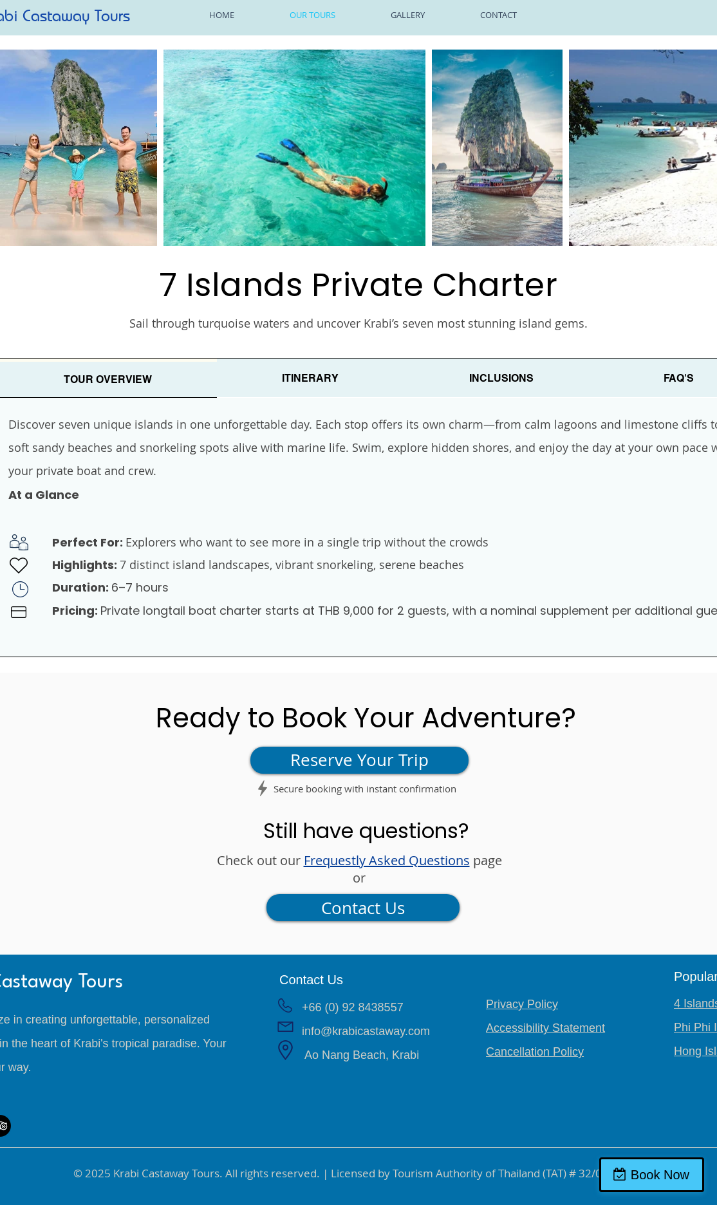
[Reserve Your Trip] (359, 760)
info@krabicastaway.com (366, 1031)
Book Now (660, 1175)
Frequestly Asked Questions (387, 860)
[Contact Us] (363, 907)
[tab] (310, 378)
